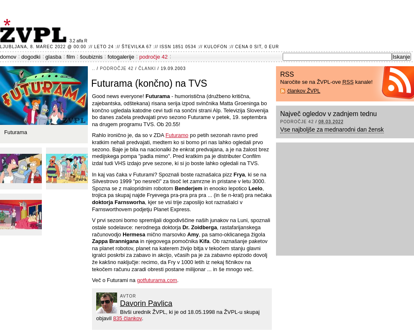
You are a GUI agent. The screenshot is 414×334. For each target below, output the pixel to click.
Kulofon (215, 46)
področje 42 (153, 57)
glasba (53, 57)
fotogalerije (120, 57)
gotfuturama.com (157, 280)
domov (8, 57)
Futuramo (177, 135)
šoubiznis (91, 57)
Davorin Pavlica (146, 303)
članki (147, 68)
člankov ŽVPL (303, 91)
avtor (128, 296)
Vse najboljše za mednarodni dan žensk (332, 129)
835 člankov (127, 318)
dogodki (31, 57)
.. (93, 68)
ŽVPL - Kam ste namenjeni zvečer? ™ (34, 31)
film (70, 57)
